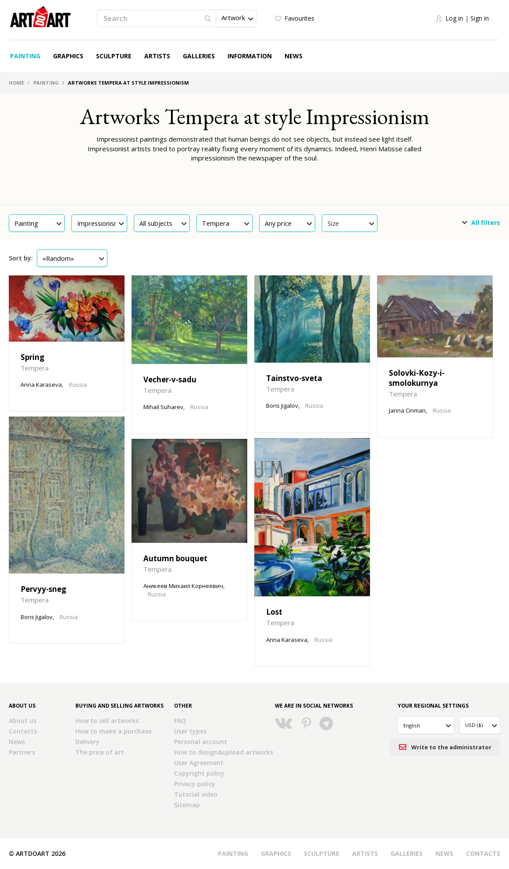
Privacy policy (194, 784)
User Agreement (199, 763)
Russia (78, 384)
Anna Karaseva (41, 384)
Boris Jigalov (282, 406)
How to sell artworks (107, 720)
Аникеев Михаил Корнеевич (183, 586)
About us (22, 720)
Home (16, 82)
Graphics (68, 56)
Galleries (199, 56)
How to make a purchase (113, 731)
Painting (25, 56)
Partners (22, 752)
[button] (236, 18)
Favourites (299, 18)
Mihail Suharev (163, 407)
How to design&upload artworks (223, 752)
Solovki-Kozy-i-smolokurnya (417, 378)
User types (190, 731)
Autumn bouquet (175, 558)
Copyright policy (199, 773)
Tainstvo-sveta (294, 378)
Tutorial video (195, 794)
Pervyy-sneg (43, 589)
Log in (454, 18)
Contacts (23, 731)
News (294, 56)
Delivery (87, 741)
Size (351, 223)
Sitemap (187, 805)
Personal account (200, 741)
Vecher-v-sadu (169, 379)
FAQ (180, 720)
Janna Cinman (407, 410)
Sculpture (114, 56)
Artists (157, 56)
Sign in (479, 18)
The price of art (99, 752)
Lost (274, 612)
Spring (32, 357)
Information (250, 56)
